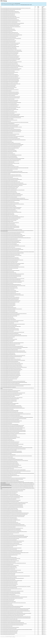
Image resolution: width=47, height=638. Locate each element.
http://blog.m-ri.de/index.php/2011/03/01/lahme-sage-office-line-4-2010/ (7, 468)
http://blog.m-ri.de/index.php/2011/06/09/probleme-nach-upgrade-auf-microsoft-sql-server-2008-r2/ (9, 501)
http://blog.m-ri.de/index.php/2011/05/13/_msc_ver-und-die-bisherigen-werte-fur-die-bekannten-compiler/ (10, 495)
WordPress (12, 4)
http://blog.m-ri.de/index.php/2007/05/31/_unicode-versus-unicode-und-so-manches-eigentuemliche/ (9, 80)
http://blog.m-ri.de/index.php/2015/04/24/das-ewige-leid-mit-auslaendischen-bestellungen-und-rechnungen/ (10, 593)
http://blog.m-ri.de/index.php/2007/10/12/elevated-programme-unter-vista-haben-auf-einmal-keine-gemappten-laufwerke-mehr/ (12, 136)
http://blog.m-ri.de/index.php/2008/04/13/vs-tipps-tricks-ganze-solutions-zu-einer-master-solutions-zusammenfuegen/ (11, 229)
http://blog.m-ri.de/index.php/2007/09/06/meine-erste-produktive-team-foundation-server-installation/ (9, 115)
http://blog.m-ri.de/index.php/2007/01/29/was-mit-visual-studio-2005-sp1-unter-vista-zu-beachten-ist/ (9, 25)
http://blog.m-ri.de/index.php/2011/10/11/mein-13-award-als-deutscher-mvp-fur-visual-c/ (8, 517)
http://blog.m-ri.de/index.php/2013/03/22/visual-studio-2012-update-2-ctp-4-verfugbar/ (8, 557)
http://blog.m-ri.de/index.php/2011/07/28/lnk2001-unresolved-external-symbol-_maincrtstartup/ (9, 509)
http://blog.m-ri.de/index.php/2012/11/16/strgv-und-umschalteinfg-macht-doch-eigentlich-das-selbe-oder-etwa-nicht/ (11, 551)
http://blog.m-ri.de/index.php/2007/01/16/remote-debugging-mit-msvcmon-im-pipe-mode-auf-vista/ (9, 19)
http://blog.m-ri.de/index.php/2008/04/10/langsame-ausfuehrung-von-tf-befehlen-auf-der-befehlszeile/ (9, 227)
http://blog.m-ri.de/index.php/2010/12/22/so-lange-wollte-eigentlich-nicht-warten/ (8, 454)
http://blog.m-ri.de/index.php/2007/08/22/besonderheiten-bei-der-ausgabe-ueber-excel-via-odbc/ (9, 109)
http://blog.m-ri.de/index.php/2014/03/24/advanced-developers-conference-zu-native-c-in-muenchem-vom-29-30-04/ (11, 580)
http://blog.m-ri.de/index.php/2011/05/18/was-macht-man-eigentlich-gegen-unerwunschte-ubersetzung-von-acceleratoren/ (11, 496)
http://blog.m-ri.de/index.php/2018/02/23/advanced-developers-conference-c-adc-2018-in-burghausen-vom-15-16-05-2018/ (11, 615)
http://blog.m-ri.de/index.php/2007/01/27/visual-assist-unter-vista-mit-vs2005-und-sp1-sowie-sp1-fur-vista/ (10, 24)
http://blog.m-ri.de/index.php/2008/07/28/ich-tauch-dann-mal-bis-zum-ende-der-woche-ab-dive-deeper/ (9, 270)
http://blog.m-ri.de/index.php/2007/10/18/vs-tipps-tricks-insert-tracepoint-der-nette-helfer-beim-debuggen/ (10, 138)
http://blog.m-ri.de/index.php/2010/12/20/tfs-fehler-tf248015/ (6, 453)
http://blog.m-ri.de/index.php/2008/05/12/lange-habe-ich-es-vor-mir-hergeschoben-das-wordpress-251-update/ (10, 242)
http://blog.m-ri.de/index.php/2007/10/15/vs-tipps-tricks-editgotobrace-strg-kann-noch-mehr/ (9, 137)
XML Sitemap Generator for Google (25, 4)
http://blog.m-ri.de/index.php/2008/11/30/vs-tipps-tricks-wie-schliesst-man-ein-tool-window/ (9, 312)
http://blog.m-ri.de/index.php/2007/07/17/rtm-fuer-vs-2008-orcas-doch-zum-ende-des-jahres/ (9, 101)
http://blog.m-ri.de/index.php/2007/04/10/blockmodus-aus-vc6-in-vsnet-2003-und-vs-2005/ (8, 54)
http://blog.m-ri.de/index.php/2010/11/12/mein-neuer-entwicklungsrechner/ (7, 440)
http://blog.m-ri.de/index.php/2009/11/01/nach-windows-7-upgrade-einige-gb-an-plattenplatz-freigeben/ (10, 383)
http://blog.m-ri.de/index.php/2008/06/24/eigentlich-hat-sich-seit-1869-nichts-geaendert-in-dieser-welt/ (9, 258)
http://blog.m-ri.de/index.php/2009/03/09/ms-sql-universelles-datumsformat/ (7, 340)
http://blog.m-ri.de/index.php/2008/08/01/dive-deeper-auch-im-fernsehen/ (7, 271)
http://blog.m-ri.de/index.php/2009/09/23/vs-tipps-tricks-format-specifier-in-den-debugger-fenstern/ (9, 376)
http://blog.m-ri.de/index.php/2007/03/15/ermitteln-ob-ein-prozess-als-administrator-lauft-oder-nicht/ (9, 46)
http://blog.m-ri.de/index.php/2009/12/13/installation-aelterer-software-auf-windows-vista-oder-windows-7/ (10, 390)
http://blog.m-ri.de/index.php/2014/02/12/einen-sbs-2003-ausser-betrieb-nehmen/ (7, 579)
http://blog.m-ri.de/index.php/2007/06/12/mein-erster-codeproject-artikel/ (7, 88)
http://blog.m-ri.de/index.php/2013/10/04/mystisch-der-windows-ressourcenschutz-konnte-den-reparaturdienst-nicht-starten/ (11, 572)
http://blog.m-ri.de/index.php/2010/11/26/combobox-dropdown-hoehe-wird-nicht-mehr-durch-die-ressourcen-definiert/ (11, 446)
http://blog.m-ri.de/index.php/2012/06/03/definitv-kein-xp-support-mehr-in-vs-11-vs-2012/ (8, 545)
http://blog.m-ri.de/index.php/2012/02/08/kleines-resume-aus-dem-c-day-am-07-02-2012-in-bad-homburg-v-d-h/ (10, 530)
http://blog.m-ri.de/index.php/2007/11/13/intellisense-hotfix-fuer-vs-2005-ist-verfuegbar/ (8, 151)
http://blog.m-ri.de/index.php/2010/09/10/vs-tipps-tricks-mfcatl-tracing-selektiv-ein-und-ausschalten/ (9, 432)
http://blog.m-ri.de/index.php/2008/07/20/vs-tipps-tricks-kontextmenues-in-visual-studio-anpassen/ (9, 265)
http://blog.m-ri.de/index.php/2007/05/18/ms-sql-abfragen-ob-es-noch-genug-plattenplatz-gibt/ (9, 74)
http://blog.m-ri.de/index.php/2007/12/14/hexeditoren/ (5, 173)
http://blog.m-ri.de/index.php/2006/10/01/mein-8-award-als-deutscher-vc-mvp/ (7, 10)
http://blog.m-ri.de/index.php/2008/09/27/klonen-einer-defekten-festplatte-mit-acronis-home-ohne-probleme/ (10, 293)
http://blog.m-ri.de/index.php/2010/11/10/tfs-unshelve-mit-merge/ (6, 439)
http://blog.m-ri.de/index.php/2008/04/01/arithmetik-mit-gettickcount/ (6, 221)
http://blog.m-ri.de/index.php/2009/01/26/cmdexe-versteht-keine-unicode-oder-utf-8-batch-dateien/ (9, 328)
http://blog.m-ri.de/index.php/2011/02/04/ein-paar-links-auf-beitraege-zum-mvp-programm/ (8, 461)
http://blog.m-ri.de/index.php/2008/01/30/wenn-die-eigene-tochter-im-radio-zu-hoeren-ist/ (8, 192)
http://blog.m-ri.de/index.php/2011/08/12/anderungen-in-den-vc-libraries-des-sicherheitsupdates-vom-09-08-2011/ (10, 510)
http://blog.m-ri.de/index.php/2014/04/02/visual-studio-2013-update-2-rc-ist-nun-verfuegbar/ (9, 581)
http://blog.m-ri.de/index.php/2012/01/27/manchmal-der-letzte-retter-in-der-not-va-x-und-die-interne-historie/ (10, 529)
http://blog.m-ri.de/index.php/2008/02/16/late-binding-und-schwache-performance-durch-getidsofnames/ (10, 200)
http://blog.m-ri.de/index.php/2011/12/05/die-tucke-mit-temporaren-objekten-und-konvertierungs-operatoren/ (10, 523)
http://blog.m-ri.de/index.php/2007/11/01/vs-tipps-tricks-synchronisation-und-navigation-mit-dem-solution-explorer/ (11, 145)
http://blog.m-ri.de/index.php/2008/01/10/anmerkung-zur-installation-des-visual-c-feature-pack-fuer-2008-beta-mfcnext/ (11, 185)
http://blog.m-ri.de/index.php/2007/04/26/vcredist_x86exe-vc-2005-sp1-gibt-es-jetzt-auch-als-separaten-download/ (11, 61)
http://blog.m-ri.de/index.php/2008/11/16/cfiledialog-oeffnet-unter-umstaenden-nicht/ (8, 307)
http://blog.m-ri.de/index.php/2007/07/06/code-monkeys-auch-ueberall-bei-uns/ (7, 95)
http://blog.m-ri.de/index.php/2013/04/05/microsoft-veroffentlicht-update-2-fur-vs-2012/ (8, 559)
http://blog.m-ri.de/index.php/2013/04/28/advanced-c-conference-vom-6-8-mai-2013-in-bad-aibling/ (9, 560)
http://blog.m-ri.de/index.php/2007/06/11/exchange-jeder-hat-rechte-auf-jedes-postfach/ (8, 87)
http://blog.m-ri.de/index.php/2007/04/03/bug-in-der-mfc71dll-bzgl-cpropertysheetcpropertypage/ (9, 52)
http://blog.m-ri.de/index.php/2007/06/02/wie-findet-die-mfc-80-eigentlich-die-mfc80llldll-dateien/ (9, 81)
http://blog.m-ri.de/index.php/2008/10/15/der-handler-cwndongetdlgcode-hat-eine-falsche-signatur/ (9, 299)
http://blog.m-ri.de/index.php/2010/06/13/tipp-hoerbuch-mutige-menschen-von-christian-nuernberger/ (9, 419)
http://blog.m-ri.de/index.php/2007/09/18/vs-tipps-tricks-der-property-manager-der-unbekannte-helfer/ (9, 124)
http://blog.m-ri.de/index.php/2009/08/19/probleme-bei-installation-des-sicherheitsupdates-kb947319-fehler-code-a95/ (11, 369)
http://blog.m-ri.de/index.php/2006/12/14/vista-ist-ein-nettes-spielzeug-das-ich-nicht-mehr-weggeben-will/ (10, 12)
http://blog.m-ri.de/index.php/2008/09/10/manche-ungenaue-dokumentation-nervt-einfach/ (8, 286)
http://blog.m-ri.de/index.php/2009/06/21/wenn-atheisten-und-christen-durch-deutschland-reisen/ (9, 361)
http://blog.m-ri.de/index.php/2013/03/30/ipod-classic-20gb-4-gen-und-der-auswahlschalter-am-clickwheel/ (10, 558)
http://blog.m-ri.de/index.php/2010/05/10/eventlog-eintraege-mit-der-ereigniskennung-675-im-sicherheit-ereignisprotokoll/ (11, 412)
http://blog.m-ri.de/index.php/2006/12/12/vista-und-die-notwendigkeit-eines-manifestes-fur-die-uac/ (9, 11)
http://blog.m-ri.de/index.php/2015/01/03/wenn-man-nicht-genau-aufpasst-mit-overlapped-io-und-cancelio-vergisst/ (11, 588)
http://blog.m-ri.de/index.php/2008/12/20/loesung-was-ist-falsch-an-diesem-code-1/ (8, 319)
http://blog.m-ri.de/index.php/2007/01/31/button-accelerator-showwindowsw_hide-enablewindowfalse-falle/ (10, 26)
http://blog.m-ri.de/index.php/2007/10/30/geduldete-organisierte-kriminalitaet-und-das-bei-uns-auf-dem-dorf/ (10, 143)
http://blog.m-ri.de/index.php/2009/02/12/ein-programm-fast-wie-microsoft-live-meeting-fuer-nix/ (9, 333)
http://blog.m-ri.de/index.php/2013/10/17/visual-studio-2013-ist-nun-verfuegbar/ (7, 573)
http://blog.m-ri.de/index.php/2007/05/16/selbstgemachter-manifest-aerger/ (7, 73)
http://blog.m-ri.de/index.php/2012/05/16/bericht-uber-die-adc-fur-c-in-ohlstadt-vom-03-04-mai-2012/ (9, 543)
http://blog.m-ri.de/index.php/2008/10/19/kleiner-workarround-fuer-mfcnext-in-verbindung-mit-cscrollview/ (10, 300)
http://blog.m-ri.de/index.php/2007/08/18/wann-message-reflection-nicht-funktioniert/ (8, 108)
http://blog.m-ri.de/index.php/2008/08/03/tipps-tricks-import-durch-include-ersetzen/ (8, 272)
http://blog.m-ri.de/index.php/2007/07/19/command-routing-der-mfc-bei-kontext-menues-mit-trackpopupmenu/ (10, 102)
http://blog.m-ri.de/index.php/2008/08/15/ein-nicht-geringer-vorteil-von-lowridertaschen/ (8, 277)
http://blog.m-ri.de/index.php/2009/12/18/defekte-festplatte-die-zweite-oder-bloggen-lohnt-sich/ (9, 391)
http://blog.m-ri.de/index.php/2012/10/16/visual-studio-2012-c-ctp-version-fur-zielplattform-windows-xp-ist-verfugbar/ (11, 550)
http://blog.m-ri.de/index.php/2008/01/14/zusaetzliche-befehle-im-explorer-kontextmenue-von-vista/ (9, 186)
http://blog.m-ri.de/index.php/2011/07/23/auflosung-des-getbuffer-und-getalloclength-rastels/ (9, 508)
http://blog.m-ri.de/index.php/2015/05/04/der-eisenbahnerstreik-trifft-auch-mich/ (7, 594)
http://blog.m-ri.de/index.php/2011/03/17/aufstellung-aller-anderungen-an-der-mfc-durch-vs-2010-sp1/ (9, 475)
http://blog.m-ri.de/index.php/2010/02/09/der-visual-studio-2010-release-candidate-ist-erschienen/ (9, 403)
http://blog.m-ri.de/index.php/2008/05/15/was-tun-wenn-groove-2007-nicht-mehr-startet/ (8, 243)
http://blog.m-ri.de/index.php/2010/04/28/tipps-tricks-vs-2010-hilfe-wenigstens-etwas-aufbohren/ (9, 410)
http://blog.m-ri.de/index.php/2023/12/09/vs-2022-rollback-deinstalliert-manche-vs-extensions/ (9, 630)
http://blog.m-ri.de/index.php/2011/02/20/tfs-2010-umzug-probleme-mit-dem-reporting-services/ (9, 466)
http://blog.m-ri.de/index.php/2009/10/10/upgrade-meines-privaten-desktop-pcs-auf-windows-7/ (9, 377)
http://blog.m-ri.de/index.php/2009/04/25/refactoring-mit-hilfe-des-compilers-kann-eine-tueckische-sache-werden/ (10, 348)
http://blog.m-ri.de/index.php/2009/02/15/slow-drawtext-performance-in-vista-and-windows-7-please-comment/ (10, 334)
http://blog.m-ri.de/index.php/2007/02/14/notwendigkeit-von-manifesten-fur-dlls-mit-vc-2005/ (9, 32)
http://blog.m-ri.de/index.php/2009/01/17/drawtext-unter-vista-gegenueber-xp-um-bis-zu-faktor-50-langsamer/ (10, 326)
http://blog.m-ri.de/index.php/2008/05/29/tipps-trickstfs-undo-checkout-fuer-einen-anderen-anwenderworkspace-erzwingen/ (11, 249)
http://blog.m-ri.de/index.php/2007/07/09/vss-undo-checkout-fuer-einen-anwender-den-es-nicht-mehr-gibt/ (10, 96)
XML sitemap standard (17, 3)
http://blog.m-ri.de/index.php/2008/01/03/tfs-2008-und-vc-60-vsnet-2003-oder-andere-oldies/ (9, 180)
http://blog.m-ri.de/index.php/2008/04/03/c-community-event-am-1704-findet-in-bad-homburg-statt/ (9, 222)
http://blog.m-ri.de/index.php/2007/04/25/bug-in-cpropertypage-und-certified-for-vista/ (8, 60)
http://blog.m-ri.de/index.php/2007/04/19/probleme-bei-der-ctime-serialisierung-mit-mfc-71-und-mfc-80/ (10, 59)
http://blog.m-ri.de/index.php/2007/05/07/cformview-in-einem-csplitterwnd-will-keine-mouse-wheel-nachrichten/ (10, 68)
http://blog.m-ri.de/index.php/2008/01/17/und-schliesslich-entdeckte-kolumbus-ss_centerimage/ (9, 187)
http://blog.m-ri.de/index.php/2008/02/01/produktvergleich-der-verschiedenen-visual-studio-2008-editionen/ (10, 193)
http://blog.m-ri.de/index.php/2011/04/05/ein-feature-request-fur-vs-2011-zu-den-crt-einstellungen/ (9, 480)
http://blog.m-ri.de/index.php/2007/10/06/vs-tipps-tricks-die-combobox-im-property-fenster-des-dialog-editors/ (10, 131)
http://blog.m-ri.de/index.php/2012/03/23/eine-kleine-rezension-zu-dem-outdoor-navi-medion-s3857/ (9, 538)
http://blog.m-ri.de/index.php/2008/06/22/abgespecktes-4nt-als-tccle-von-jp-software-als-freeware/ (9, 257)
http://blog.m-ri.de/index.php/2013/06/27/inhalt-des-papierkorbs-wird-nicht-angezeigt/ (8, 566)
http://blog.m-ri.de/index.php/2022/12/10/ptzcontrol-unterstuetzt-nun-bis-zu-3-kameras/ (8, 628)
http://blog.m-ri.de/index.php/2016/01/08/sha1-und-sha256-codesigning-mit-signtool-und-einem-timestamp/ (10, 607)
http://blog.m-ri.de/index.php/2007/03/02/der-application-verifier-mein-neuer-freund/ (8, 40)
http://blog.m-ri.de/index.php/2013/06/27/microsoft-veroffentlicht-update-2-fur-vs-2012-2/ (8, 567)
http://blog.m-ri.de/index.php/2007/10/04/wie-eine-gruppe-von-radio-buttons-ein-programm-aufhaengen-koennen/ (10, 130)
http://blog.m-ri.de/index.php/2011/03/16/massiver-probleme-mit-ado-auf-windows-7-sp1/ (8, 474)
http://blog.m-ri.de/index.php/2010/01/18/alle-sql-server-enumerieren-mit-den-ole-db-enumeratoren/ (9, 398)
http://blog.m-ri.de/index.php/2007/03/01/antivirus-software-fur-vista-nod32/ (7, 39)
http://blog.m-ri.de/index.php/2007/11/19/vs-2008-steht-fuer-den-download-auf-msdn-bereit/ (8, 157)
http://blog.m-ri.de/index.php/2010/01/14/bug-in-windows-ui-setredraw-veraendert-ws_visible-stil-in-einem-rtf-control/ (11, 397)
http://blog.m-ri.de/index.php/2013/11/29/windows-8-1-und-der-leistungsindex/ (7, 574)
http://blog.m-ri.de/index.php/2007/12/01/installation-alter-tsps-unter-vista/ (7, 165)
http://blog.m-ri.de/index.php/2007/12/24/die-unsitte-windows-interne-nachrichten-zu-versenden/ (9, 178)
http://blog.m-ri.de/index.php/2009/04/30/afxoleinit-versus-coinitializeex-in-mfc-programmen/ (9, 349)
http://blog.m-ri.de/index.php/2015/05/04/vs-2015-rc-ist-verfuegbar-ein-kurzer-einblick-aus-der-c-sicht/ (9, 595)
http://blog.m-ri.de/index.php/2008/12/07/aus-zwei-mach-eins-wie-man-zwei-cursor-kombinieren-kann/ (9, 314)
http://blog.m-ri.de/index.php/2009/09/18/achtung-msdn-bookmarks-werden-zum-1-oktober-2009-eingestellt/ (10, 375)
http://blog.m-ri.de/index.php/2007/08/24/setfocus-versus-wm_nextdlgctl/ (7, 110)
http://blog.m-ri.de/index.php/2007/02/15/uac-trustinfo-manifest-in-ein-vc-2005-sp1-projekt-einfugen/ (9, 33)
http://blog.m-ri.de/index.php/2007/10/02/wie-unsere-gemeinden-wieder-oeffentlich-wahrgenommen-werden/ (10, 129)
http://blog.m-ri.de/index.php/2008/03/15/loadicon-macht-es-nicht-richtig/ (7, 213)
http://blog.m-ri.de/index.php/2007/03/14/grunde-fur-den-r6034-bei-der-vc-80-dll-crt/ (8, 45)
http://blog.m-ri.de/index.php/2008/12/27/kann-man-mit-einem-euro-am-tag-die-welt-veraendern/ (9, 321)
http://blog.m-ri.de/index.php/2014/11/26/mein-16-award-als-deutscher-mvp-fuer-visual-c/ (8, 587)
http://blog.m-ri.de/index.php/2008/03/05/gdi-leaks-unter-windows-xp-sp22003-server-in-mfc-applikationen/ (10, 208)
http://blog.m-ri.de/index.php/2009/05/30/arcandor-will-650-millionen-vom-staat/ (7, 354)
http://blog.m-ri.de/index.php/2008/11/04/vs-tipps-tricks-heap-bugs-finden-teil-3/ (7, 305)
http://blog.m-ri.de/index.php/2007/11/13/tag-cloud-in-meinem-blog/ (6, 152)
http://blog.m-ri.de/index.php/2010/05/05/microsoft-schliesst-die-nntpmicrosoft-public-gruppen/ (9, 411)
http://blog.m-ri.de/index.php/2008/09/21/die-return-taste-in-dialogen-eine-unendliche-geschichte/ (9, 291)
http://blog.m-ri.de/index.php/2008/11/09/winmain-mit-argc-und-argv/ (6, 306)
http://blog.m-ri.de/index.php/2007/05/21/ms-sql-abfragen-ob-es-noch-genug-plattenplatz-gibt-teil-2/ (9, 75)
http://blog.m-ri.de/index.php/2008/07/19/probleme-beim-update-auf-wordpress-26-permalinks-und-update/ (10, 264)
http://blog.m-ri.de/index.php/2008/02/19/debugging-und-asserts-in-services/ (7, 201)
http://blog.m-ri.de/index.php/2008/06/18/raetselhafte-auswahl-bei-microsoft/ (7, 256)
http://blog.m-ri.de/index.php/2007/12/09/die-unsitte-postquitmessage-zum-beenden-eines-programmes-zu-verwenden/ (11, 171)
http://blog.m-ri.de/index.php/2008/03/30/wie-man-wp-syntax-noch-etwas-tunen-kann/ (8, 220)
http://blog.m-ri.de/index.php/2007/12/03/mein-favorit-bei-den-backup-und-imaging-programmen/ (9, 166)
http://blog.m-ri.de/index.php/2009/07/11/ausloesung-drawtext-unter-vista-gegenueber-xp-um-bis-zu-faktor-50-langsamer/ (11, 363)
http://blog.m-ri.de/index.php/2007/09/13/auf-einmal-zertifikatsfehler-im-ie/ (7, 123)
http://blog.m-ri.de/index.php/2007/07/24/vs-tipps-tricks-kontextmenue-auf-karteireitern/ (8, 103)
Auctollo (31, 4)
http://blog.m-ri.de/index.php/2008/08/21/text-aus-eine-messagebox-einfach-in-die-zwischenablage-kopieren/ (10, 279)
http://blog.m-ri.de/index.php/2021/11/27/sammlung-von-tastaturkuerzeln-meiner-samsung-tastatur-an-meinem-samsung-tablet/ (12, 622)
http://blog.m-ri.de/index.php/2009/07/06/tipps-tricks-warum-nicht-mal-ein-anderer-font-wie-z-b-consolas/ (10, 362)
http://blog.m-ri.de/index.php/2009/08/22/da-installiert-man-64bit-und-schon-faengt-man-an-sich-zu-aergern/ (10, 370)
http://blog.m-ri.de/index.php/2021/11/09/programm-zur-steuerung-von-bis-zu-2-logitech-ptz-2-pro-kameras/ (10, 621)
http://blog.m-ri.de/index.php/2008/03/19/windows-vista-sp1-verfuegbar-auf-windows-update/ (9, 215)
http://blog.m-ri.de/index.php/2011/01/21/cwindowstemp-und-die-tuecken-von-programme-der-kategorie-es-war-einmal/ (11, 459)
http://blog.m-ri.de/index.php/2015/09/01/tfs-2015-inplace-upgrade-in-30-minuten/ (8, 601)
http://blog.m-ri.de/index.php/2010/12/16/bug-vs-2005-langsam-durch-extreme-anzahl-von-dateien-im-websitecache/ (11, 452)
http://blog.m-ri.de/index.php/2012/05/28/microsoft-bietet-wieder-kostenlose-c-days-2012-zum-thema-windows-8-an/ (11, 544)
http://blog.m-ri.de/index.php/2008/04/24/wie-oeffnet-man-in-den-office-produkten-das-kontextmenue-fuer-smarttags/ (11, 234)
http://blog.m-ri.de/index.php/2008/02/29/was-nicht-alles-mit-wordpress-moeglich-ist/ (8, 206)
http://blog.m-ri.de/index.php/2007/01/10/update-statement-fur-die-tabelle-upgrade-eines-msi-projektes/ (10, 17)
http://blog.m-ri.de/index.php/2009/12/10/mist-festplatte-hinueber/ (6, 389)
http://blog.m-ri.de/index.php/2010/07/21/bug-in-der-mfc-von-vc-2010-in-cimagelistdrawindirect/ (9, 424)
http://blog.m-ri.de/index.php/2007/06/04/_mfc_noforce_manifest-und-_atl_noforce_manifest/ (9, 82)
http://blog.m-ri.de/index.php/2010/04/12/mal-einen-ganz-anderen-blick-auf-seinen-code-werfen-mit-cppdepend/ (10, 405)
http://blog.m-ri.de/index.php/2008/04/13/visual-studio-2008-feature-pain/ (7, 228)
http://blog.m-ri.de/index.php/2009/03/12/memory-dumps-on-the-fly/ (6, 341)
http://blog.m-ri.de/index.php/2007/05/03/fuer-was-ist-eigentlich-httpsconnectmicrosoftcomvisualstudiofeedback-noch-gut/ (11, 66)
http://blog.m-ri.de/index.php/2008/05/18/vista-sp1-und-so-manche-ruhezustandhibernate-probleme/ (9, 244)
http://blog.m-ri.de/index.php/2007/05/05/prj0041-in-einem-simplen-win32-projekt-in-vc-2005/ (9, 67)
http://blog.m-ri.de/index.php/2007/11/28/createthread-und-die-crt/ (6, 164)
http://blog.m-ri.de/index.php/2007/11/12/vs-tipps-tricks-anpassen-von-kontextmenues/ (8, 150)
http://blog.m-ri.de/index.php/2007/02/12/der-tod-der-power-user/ (6, 31)
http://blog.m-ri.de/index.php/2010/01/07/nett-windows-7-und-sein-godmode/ (7, 396)
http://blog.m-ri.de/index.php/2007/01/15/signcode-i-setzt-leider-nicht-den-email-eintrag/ (8, 18)
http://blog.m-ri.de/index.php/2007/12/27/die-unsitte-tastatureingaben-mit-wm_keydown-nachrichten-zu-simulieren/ (11, 179)
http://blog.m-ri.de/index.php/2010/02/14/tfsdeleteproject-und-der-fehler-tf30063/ (7, 404)
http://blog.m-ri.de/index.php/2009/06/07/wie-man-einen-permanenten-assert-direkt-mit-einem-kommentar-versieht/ (11, 356)
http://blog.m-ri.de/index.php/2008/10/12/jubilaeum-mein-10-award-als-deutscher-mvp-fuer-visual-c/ (9, 298)
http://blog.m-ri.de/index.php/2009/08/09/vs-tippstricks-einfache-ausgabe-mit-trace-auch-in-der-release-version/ (10, 368)
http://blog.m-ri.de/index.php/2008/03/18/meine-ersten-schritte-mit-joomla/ (7, 214)
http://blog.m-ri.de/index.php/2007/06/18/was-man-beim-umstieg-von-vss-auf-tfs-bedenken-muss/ (9, 89)
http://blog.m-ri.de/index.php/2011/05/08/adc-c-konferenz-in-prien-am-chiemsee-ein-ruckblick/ (9, 494)
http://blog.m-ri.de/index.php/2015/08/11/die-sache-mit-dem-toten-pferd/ (7, 600)
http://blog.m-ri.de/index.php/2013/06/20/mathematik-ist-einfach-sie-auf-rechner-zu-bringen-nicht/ (9, 565)
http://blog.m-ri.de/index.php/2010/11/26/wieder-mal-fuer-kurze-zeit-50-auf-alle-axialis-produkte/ (9, 445)
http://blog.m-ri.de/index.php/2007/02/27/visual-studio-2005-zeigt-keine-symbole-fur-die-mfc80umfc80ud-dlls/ (10, 38)
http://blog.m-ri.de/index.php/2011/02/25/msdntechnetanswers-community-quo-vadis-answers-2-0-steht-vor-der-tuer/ (11, 467)
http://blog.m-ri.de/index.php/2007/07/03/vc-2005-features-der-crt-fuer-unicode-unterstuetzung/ (9, 94)
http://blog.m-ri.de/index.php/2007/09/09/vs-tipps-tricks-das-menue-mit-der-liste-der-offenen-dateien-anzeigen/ (10, 117)
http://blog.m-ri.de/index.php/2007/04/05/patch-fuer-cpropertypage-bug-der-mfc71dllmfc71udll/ (9, 53)
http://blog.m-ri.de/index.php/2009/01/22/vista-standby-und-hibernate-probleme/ (7, 327)
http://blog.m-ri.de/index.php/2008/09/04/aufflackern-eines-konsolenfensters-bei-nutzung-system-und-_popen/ (10, 284)
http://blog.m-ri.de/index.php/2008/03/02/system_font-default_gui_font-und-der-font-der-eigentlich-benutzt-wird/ (10, 207)
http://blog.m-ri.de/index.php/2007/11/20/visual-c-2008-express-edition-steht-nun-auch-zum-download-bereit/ (10, 159)
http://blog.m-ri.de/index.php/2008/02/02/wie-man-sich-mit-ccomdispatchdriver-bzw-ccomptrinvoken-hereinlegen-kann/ (11, 194)
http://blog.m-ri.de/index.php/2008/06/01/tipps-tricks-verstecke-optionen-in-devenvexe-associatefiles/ (9, 250)
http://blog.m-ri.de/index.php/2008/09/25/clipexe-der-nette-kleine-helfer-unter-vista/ (8, 292)
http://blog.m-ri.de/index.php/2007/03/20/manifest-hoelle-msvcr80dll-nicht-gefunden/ (8, 47)
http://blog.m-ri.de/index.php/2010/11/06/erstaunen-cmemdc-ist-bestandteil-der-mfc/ (8, 438)
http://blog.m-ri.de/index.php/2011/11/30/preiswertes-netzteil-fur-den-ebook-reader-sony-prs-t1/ (9, 522)
